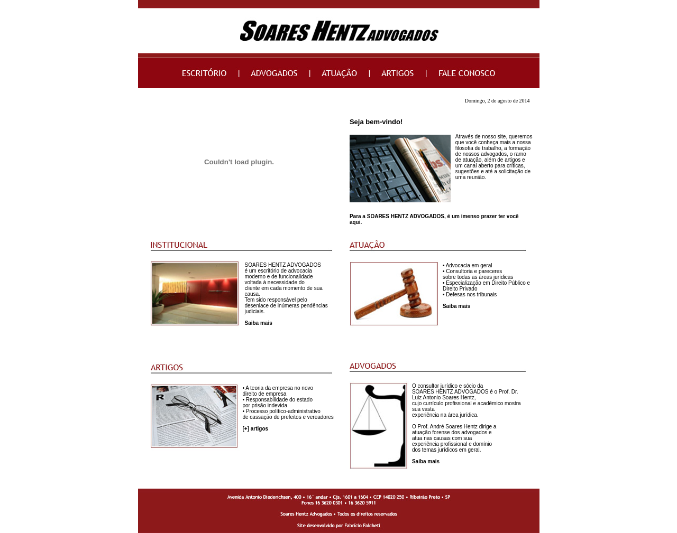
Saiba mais (258, 323)
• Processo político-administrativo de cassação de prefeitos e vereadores (287, 414)
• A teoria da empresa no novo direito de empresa (277, 391)
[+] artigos (255, 429)
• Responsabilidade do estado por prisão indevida (277, 402)
